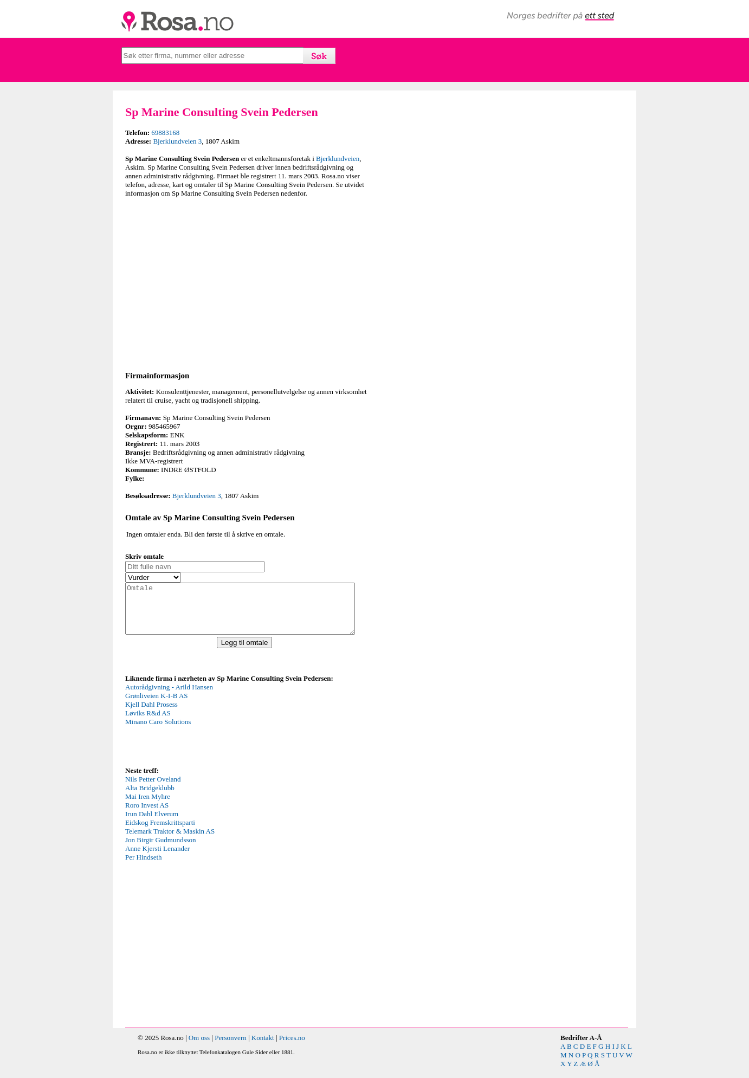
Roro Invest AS (147, 815)
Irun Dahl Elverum (151, 823)
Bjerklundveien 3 (177, 141)
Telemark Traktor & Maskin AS (170, 841)
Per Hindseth (143, 867)
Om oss (199, 1047)
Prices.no (292, 1047)
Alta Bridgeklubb (150, 797)
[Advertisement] (247, 282)
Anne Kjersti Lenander (157, 858)
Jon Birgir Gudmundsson (160, 849)
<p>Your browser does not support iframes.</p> (206, 733)
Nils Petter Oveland (153, 789)
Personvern (231, 1047)
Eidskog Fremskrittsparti (160, 832)
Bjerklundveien (337, 158)
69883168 (165, 132)
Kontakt (262, 1047)
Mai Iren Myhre (147, 806)
